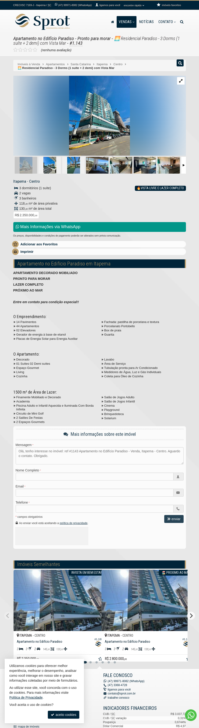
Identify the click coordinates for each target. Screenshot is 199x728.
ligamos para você (119, 689)
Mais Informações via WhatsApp (48, 226)
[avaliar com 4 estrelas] (30, 50)
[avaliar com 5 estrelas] (35, 50)
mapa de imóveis (28, 726)
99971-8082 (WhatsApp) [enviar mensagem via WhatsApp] (74, 5)
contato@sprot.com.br (121, 693)
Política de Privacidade (25, 697)
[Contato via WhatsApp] (191, 715)
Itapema (19, 181)
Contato (167, 22)
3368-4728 (117, 685)
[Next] (191, 616)
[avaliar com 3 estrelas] (25, 50)
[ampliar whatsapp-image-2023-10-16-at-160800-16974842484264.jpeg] (71, 116)
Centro (34, 181)
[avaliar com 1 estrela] (15, 50)
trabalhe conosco (118, 697)
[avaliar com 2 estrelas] (20, 50)
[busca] (182, 22)
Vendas (126, 22)
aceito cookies (63, 715)
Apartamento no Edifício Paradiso (43, 38)
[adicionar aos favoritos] (93, 654)
